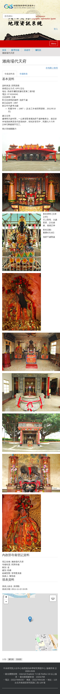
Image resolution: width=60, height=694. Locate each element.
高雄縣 (18, 659)
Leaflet (54, 650)
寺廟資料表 (9, 74)
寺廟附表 (24, 74)
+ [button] (6, 597)
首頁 (4, 50)
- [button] (6, 601)
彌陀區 (38, 50)
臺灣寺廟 (15, 50)
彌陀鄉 (11, 659)
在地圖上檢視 (52, 68)
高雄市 (27, 50)
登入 (56, 29)
